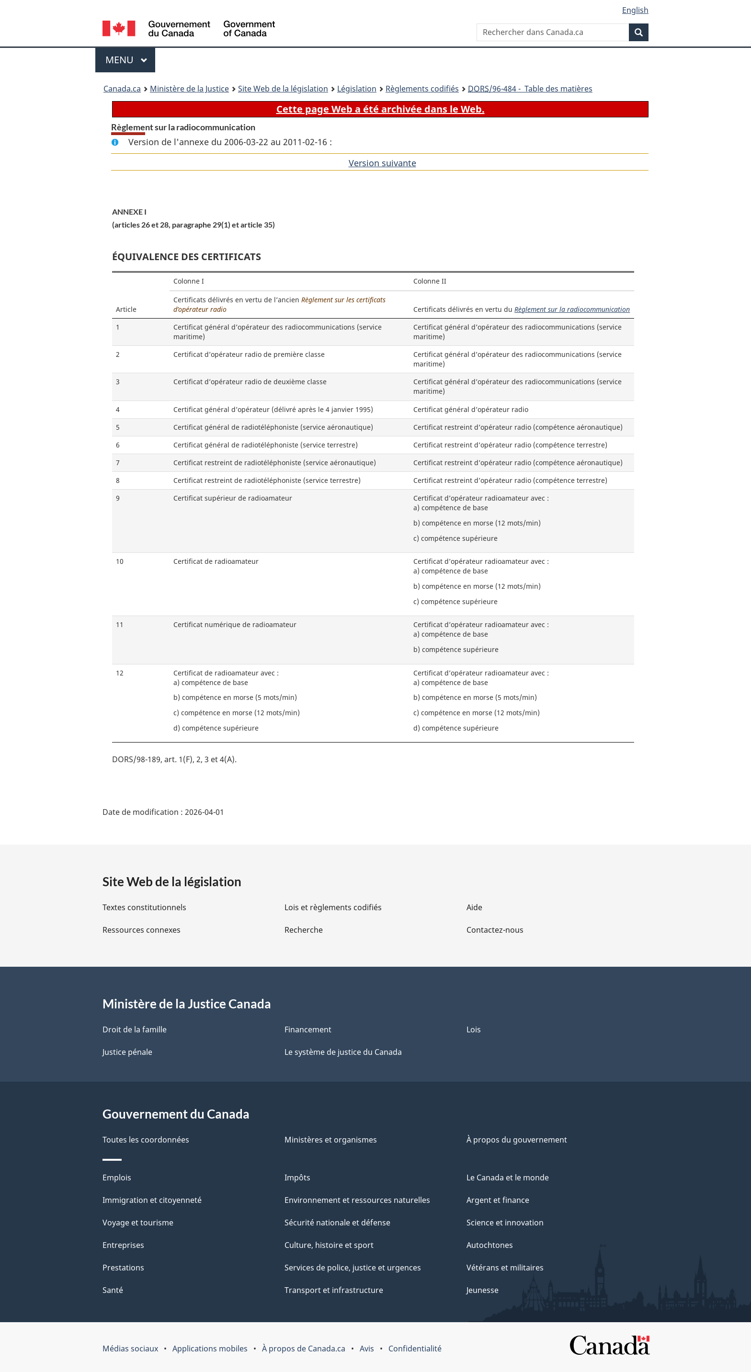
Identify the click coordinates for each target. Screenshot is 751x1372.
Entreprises (123, 1245)
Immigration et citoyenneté (152, 1200)
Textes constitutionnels (144, 907)
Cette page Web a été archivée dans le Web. (380, 109)
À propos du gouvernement (517, 1139)
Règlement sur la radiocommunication (572, 309)
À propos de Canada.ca (303, 1348)
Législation (356, 88)
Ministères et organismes (330, 1139)
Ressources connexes (141, 930)
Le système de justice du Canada (343, 1052)
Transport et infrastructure (333, 1290)
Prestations (123, 1267)
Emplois (116, 1177)
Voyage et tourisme (137, 1222)
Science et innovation (505, 1222)
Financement (307, 1029)
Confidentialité (415, 1348)
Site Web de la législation (283, 88)
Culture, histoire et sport (329, 1245)
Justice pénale (127, 1052)
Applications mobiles (210, 1348)
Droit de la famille (134, 1029)
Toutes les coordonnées (145, 1139)
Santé (112, 1290)
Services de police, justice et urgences (352, 1267)
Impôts (297, 1177)
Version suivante (382, 163)
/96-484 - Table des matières (530, 88)
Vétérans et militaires (505, 1267)
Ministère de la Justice (189, 88)
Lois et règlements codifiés (333, 907)
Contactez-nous (495, 930)
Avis (367, 1348)
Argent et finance (498, 1200)
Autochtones (490, 1245)
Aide (474, 907)
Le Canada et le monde (508, 1177)
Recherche (303, 930)
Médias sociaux (130, 1348)
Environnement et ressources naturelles (357, 1200)
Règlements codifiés (422, 88)
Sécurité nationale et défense (337, 1222)
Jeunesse (483, 1290)
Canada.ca (122, 88)
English (635, 10)
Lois (474, 1029)
